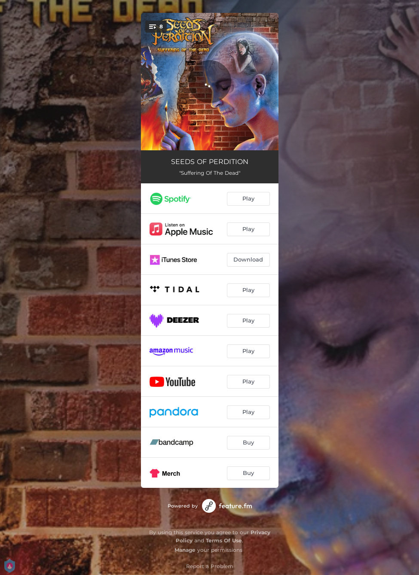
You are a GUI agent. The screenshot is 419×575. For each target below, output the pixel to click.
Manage (185, 550)
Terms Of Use (224, 540)
